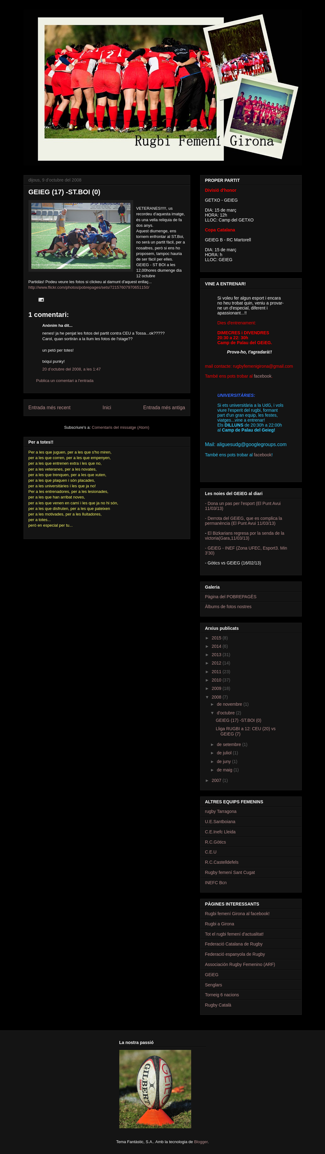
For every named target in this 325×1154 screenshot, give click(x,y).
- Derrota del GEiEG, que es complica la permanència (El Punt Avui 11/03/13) (243, 521)
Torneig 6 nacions (222, 994)
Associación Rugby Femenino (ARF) (240, 964)
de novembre (230, 704)
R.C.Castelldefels (222, 862)
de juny (224, 761)
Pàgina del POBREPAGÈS (231, 596)
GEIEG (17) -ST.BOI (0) (238, 720)
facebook (262, 376)
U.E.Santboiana (220, 821)
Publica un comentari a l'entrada (65, 380)
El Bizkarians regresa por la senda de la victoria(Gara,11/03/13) (244, 536)
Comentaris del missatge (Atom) (120, 427)
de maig (225, 769)
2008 (217, 697)
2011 (217, 671)
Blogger (201, 1141)
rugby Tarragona (221, 811)
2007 (217, 780)
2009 (217, 688)
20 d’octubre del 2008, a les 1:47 (71, 369)
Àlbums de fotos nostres (228, 606)
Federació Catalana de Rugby (234, 943)
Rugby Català (218, 1005)
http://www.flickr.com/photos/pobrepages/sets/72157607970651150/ (89, 287)
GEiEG (212, 974)
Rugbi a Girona (219, 923)
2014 (217, 646)
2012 (217, 662)
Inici (107, 407)
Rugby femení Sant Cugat (230, 872)
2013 (217, 654)
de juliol (225, 752)
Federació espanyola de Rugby (235, 954)
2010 (217, 680)
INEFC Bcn (216, 882)
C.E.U (211, 851)
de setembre (229, 744)
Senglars (213, 984)
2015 (217, 637)
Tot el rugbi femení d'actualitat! (234, 934)
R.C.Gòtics (215, 842)
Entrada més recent (50, 407)
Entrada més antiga (164, 407)
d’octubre (226, 712)
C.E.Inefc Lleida (220, 831)
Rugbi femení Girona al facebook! (237, 913)
